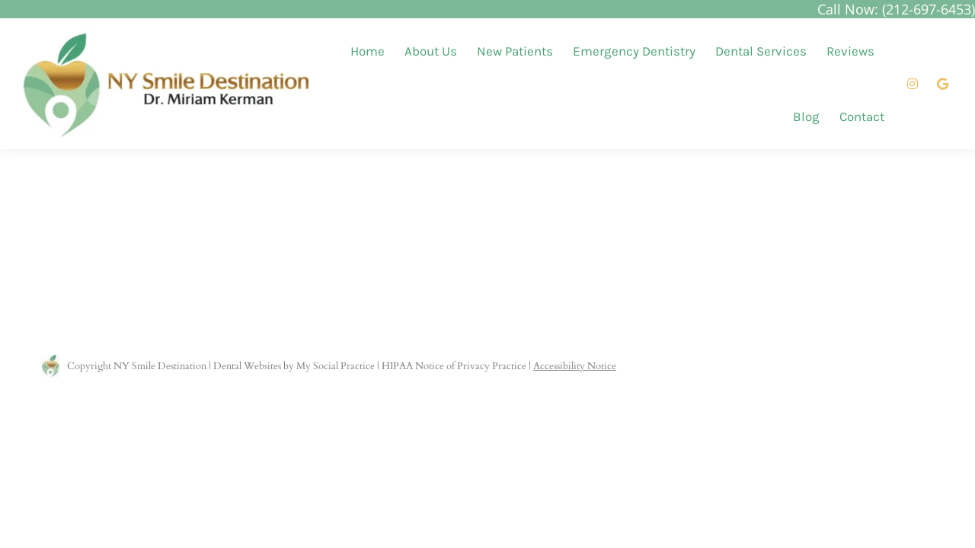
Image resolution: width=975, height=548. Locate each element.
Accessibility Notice (574, 366)
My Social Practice (334, 366)
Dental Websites (247, 366)
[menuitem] (367, 51)
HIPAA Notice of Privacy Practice (454, 366)
